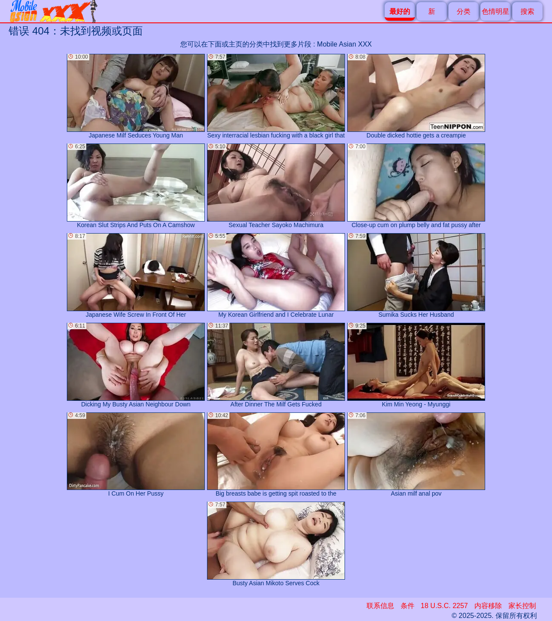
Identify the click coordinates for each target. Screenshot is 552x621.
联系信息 (380, 605)
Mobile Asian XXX (344, 44)
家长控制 (522, 605)
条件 (407, 605)
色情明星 (495, 11)
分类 (463, 11)
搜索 (527, 11)
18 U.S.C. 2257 (444, 605)
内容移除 (488, 605)
